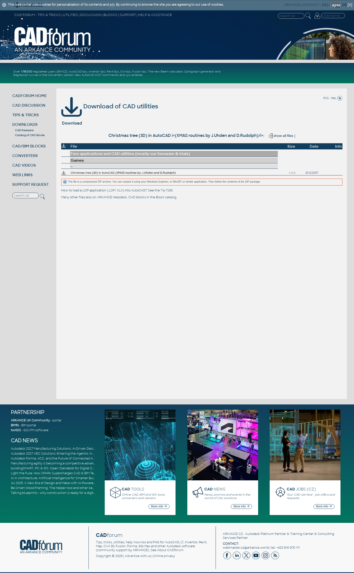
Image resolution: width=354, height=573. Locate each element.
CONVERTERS (25, 155)
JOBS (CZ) (301, 489)
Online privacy (164, 556)
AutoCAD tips (78, 71)
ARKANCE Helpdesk (112, 197)
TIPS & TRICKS (25, 115)
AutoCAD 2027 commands (100, 75)
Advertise (132, 556)
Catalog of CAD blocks (30, 135)
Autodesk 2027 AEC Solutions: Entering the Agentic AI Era (54, 454)
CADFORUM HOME (29, 95)
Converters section (60, 75)
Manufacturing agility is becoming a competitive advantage (56, 463)
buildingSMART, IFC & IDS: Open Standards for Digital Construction (60, 468)
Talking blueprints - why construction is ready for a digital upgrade (60, 493)
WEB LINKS (22, 174)
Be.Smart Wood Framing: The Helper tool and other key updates (59, 488)
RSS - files (332, 98)
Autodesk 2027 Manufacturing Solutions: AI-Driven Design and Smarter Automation (73, 449)
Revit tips (113, 71)
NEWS (214, 489)
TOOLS (133, 489)
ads (112, 5)
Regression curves (26, 75)
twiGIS (16, 430)
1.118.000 (26, 71)
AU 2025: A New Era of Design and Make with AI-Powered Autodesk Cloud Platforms (73, 483)
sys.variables (134, 75)
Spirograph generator (199, 71)
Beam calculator (172, 71)
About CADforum (170, 550)
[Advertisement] (287, 73)
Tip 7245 (167, 190)
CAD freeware (24, 130)
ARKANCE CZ (233, 534)
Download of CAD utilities (109, 106)
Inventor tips (96, 71)
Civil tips (125, 71)
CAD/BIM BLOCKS (29, 146)
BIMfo (15, 425)
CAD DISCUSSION (28, 105)
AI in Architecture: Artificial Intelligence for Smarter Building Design (61, 478)
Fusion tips (139, 71)
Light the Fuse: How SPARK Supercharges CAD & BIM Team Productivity (64, 473)
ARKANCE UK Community (30, 420)
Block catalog (166, 197)
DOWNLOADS (25, 124)
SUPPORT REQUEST (30, 184)
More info (159, 506)
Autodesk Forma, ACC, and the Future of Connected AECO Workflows (64, 458)
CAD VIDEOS (24, 165)
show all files (282, 135)
